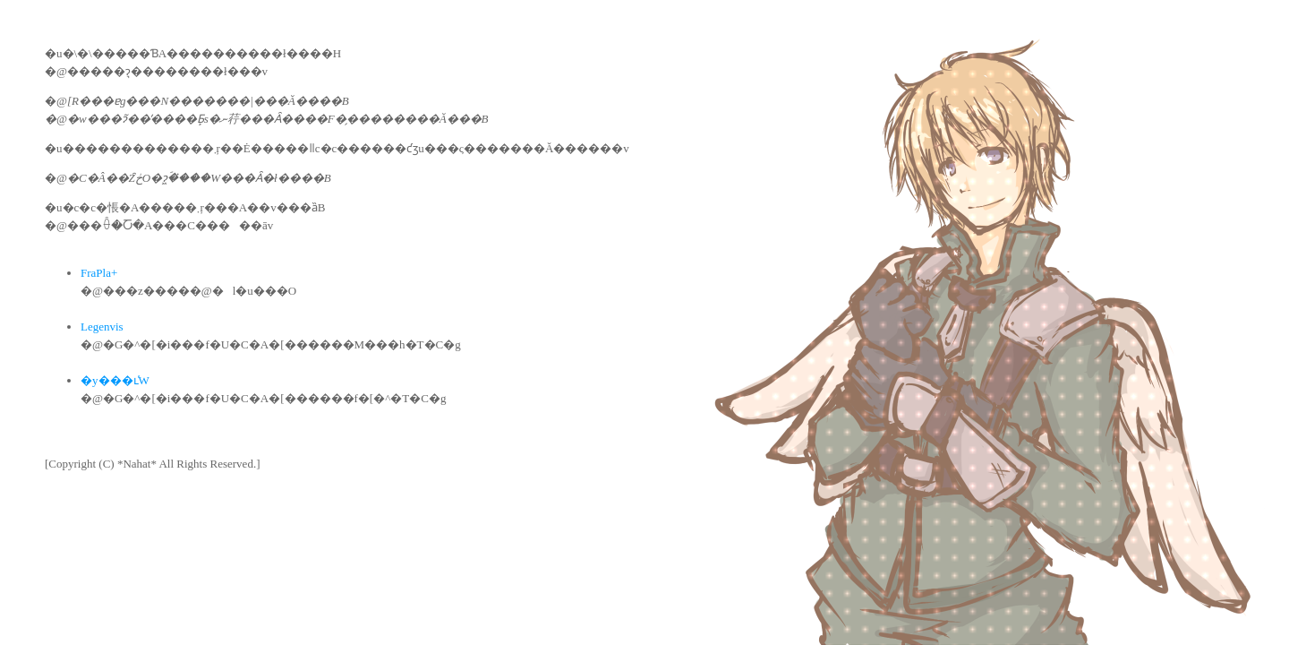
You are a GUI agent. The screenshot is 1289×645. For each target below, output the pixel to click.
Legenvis (102, 326)
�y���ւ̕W (115, 380)
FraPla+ (99, 273)
